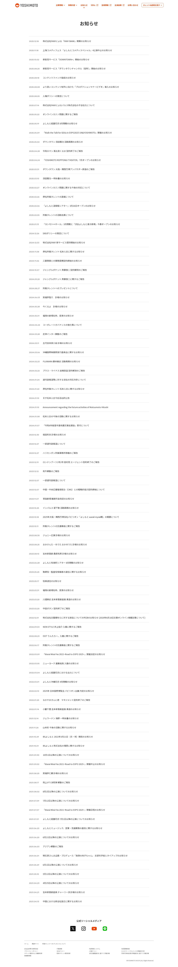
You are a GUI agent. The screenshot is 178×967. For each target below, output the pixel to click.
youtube (94, 928)
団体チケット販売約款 (63, 953)
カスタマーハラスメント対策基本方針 (133, 951)
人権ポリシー (93, 951)
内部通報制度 (125, 949)
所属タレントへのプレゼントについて (54, 944)
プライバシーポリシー (31, 951)
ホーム (26, 944)
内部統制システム (94, 949)
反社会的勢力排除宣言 (31, 949)
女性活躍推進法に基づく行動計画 (99, 953)
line (105, 928)
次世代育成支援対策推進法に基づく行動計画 (135, 953)
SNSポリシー (61, 951)
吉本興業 (30, 5)
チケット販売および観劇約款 (33, 953)
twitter (73, 928)
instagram (84, 928)
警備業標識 (27, 956)
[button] (60, 5)
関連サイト (35, 944)
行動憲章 (59, 949)
